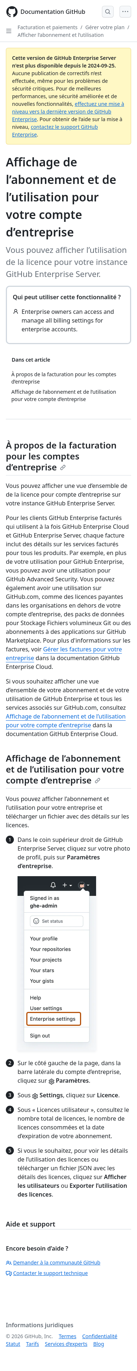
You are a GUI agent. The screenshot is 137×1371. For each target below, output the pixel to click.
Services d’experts (66, 1343)
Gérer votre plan (105, 27)
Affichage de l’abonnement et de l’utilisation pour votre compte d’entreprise (65, 769)
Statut (13, 1343)
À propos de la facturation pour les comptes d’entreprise (61, 456)
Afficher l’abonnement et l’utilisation (61, 34)
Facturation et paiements (47, 27)
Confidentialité (99, 1336)
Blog (98, 1343)
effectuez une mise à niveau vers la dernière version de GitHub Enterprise (68, 111)
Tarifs (32, 1343)
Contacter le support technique (47, 1273)
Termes (67, 1336)
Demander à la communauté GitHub (53, 1262)
